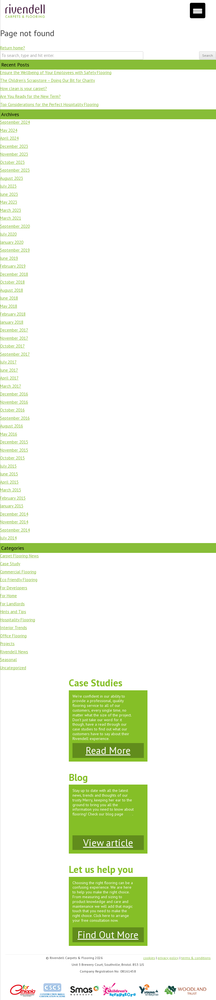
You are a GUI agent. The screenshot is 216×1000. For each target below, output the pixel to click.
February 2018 (13, 314)
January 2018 (11, 322)
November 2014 (14, 522)
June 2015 (9, 474)
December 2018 (14, 274)
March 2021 (10, 218)
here (128, 814)
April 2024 (9, 138)
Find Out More (108, 934)
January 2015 (11, 506)
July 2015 (8, 466)
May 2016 (8, 434)
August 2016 (11, 426)
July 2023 (8, 186)
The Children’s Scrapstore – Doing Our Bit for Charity (47, 80)
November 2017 (14, 338)
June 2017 (9, 370)
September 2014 (15, 530)
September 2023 (15, 170)
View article (108, 842)
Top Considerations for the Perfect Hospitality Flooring (49, 104)
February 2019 (13, 266)
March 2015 (10, 490)
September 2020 (15, 226)
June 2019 (9, 258)
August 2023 (11, 178)
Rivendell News (14, 651)
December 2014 (14, 514)
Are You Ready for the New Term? (30, 96)
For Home (8, 595)
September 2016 (15, 418)
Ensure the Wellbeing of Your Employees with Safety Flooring (56, 72)
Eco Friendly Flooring (18, 579)
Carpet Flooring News (19, 555)
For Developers (13, 587)
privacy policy (168, 958)
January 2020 (11, 242)
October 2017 (12, 346)
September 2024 (15, 122)
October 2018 (12, 282)
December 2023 (14, 146)
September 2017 (15, 354)
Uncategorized (13, 667)
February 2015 (13, 498)
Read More (108, 750)
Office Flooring (13, 635)
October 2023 (12, 162)
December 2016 (14, 394)
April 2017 (9, 378)
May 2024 (8, 130)
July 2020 (8, 234)
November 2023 (14, 154)
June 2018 (9, 298)
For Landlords (12, 603)
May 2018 (8, 306)
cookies (149, 958)
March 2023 (10, 210)
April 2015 (9, 482)
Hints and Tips (13, 611)
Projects (7, 643)
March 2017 (10, 386)
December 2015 (14, 442)
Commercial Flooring (18, 571)
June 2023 (9, 194)
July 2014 (8, 538)
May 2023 (8, 202)
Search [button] (207, 55)
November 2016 (14, 402)
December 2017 (14, 330)
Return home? (12, 47)
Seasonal (8, 659)
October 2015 (12, 458)
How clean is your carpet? (23, 88)
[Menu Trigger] (197, 10)
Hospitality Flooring (17, 619)
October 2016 (12, 410)
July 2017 (8, 362)
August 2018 (11, 290)
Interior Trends (13, 627)
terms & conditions (196, 958)
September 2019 (15, 250)
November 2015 (14, 450)
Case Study (10, 563)
